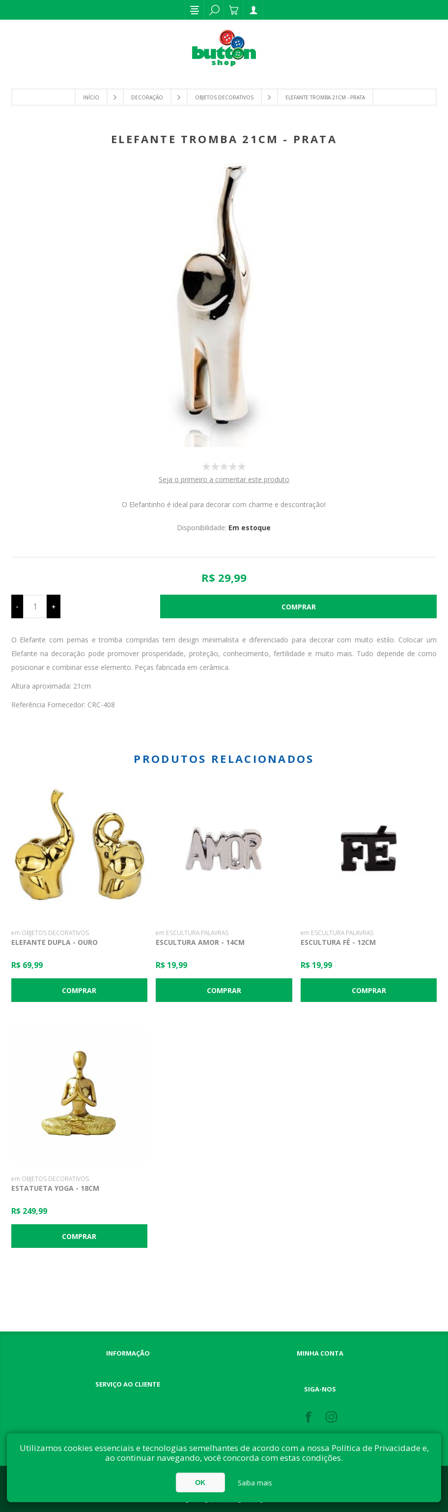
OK (200, 1482)
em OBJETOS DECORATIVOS (50, 933)
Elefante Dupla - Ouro (54, 942)
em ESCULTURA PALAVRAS (192, 933)
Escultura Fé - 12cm (338, 942)
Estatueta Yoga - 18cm (55, 1188)
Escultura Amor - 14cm (200, 942)
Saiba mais (255, 1482)
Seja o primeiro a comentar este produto (224, 479)
